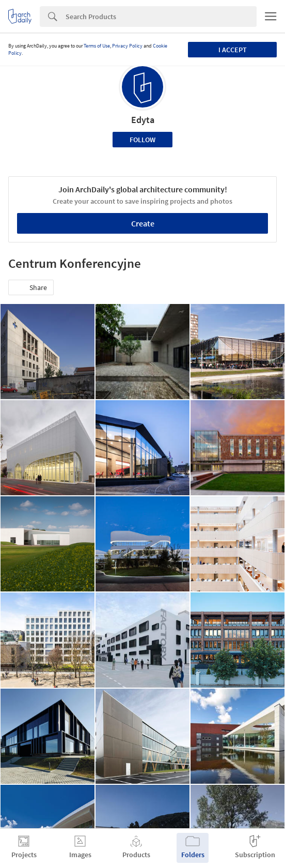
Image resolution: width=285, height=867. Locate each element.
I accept (232, 49)
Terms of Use (97, 45)
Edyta (142, 120)
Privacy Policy (127, 45)
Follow (142, 139)
